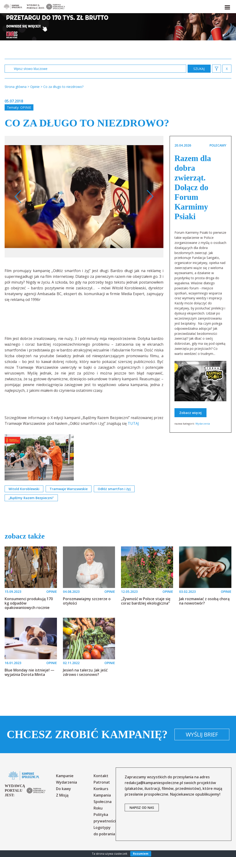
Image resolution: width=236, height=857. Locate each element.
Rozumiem (140, 854)
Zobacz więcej (190, 413)
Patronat (102, 782)
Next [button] (150, 196)
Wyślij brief (202, 734)
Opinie (25, 107)
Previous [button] (18, 196)
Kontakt (101, 775)
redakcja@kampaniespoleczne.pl (154, 782)
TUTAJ (133, 423)
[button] (227, 6)
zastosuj (199, 69)
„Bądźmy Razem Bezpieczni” (31, 498)
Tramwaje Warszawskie (69, 489)
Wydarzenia (202, 423)
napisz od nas (142, 807)
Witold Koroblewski (24, 489)
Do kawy (63, 788)
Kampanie (65, 775)
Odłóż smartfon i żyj (114, 489)
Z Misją (62, 795)
